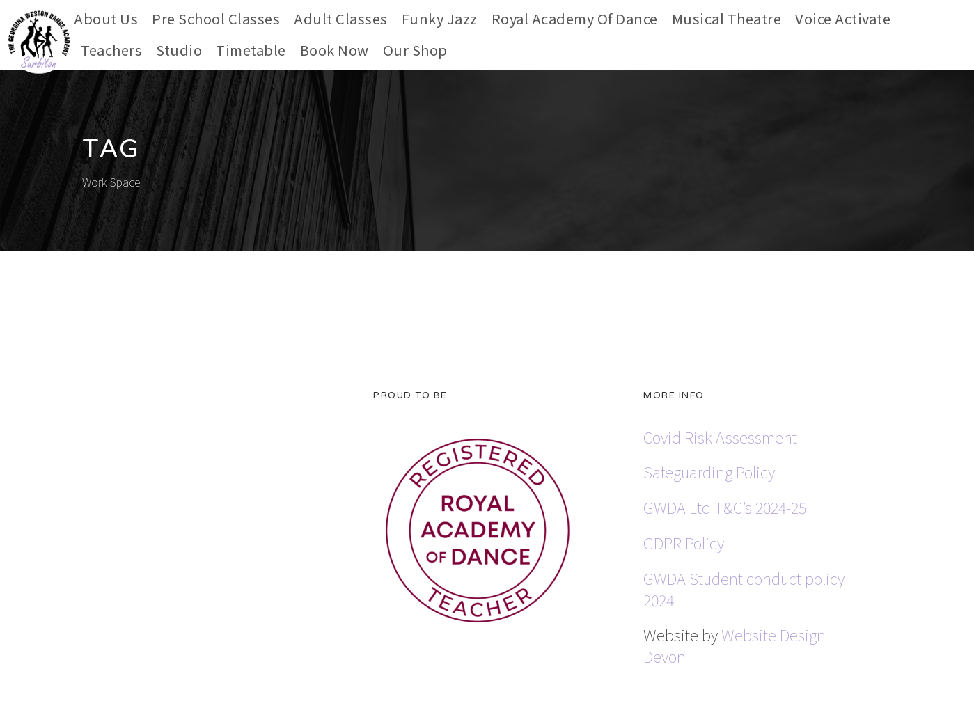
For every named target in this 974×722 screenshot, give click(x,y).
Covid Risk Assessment (720, 436)
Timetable (251, 50)
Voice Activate (842, 18)
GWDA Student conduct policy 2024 (744, 589)
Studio (179, 50)
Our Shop (415, 50)
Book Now (334, 50)
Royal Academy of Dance (575, 18)
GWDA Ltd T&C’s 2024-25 (724, 507)
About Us (106, 18)
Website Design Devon (734, 645)
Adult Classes (341, 18)
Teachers (111, 50)
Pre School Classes (216, 18)
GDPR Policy (683, 542)
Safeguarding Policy (709, 471)
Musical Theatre (727, 18)
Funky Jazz (440, 18)
